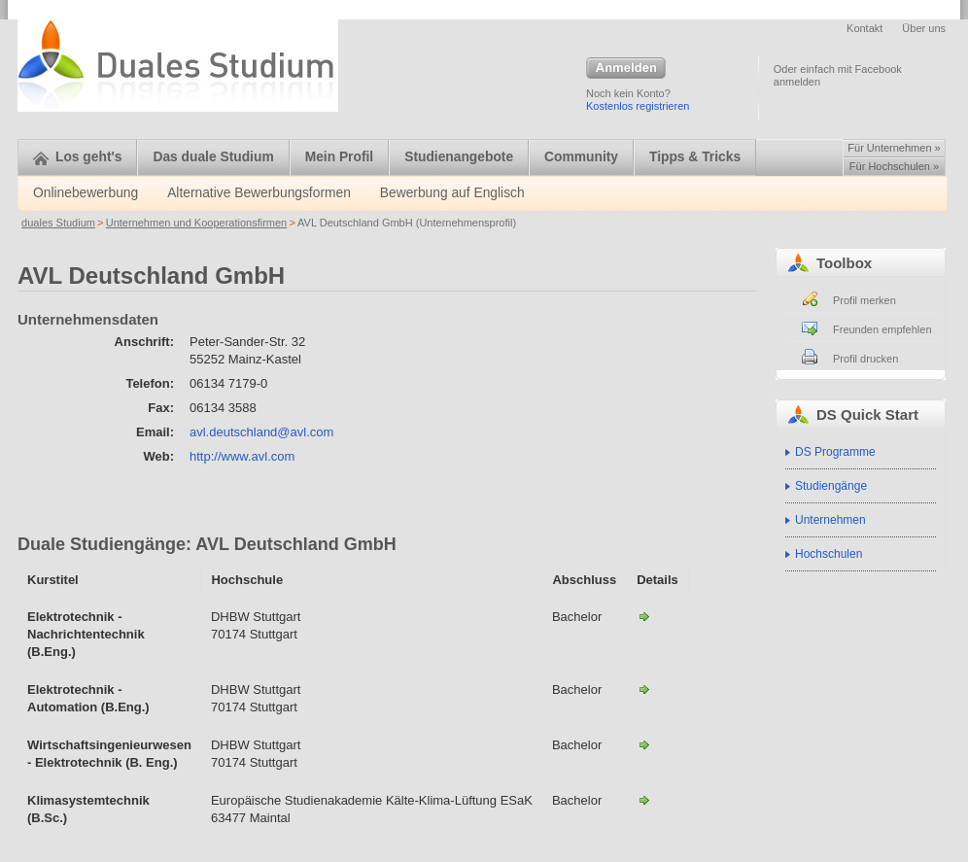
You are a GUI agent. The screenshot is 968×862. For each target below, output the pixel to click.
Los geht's (77, 157)
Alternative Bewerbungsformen (259, 193)
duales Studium (58, 222)
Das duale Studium (213, 157)
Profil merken (864, 300)
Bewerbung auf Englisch (452, 193)
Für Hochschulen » (894, 166)
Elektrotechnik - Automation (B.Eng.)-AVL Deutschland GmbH (644, 689)
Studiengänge (831, 486)
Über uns (924, 28)
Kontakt (864, 28)
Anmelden (626, 69)
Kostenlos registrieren (637, 106)
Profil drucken (865, 358)
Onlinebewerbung (85, 193)
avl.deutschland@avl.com (261, 432)
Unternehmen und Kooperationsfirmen (197, 222)
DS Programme (835, 452)
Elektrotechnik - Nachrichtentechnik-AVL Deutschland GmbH (644, 616)
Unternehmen (830, 520)
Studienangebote (458, 157)
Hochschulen (828, 554)
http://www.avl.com (242, 456)
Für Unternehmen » (893, 148)
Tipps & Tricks (695, 157)
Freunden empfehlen (882, 329)
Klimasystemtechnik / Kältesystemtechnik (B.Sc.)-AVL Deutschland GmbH (644, 800)
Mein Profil (339, 157)
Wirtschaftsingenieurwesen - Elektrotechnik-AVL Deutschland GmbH (644, 744)
